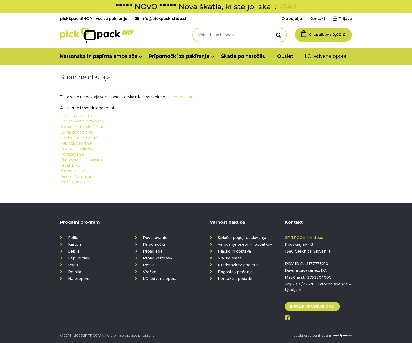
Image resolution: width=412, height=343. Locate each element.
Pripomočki (154, 244)
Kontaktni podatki (235, 278)
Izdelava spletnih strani (312, 335)
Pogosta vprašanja (235, 271)
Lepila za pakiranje (76, 132)
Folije (73, 237)
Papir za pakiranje (76, 143)
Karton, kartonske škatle (82, 126)
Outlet (285, 56)
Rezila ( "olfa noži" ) (77, 176)
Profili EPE (70, 165)
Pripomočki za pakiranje (179, 56)
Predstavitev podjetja (238, 265)
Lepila (74, 251)
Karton (74, 244)
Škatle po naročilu (243, 56)
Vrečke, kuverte (74, 182)
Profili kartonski (158, 258)
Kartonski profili (74, 170)
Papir (73, 265)
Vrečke (149, 271)
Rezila (148, 265)
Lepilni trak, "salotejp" (79, 137)
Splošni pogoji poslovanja (242, 237)
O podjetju (291, 18)
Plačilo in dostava (234, 251)
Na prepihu (79, 278)
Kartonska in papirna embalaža (98, 56)
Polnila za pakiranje (77, 148)
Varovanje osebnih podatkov (245, 244)
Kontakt (317, 18)
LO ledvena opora (325, 56)
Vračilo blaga (230, 258)
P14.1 (288, 6)
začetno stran (180, 97)
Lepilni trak (79, 258)
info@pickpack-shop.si (160, 18)
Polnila (74, 271)
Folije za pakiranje (76, 115)
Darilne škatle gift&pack (82, 121)
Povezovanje (72, 154)
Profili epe (153, 251)
